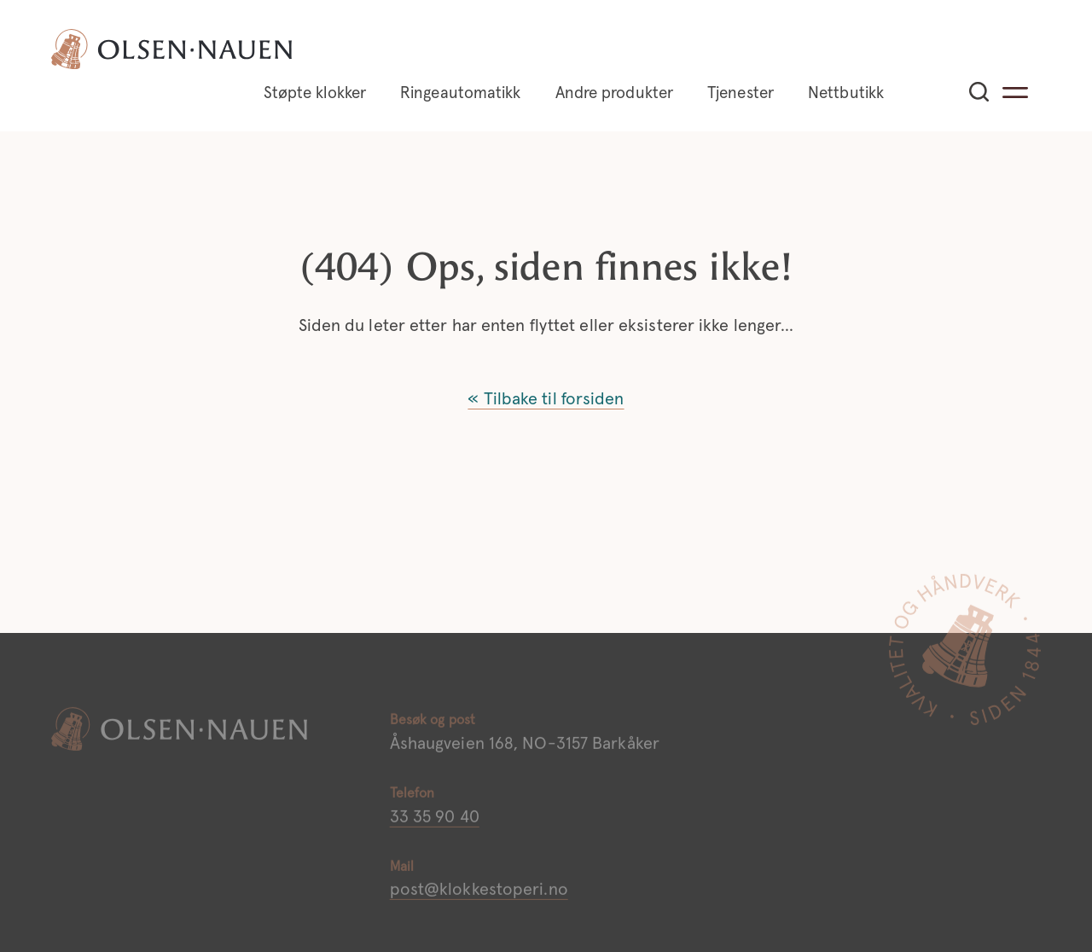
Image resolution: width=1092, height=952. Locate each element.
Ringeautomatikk (460, 93)
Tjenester (740, 93)
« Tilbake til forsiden (546, 399)
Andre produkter (614, 93)
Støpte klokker (315, 93)
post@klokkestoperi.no (479, 895)
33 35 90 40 (434, 822)
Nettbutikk (846, 93)
